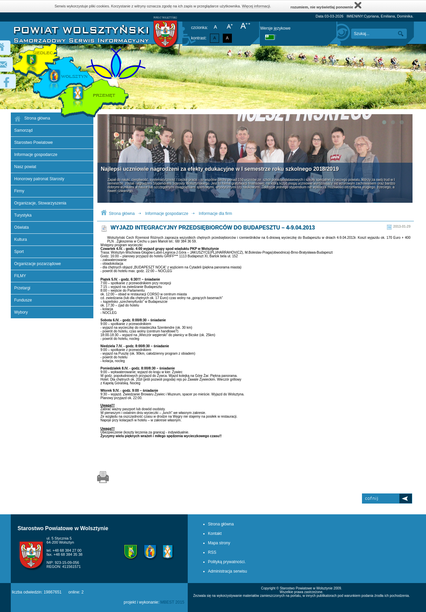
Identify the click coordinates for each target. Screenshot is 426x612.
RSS (212, 552)
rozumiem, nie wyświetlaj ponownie (326, 5)
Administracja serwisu (227, 571)
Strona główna (122, 213)
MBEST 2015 (172, 602)
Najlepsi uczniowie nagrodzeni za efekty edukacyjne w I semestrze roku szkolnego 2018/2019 (220, 169)
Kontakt (215, 533)
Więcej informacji (256, 6)
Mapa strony (219, 543)
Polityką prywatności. (227, 561)
